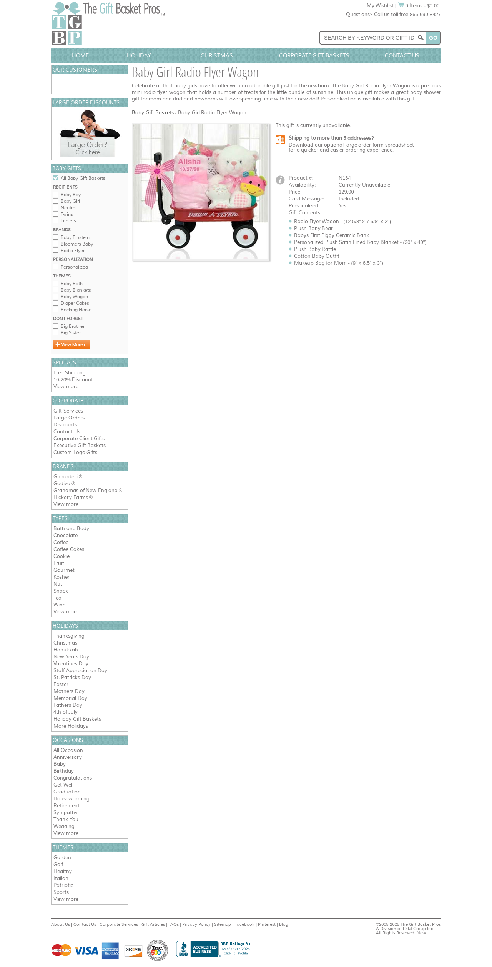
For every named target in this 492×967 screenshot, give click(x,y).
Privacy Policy (196, 924)
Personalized (74, 267)
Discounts (65, 425)
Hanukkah (65, 650)
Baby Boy (71, 194)
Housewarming (71, 799)
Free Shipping (69, 373)
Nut (57, 584)
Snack (60, 591)
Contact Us (402, 55)
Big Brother (73, 326)
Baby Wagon (74, 296)
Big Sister (71, 333)
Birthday (63, 771)
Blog (283, 924)
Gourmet (64, 570)
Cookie (61, 556)
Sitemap (222, 924)
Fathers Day (67, 705)
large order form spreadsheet (379, 145)
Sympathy (65, 812)
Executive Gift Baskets (79, 445)
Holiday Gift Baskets (77, 719)
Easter (60, 684)
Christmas (217, 55)
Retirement (66, 805)
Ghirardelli (65, 476)
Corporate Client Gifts (79, 438)
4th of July (65, 712)
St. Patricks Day (72, 677)
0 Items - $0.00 (419, 5)
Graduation (67, 792)
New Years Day (71, 657)
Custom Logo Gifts (75, 452)
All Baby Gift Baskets (83, 178)
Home (80, 55)
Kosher (61, 577)
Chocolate (65, 535)
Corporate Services (119, 924)
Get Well (63, 785)
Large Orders (69, 418)
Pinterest (267, 924)
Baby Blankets (76, 290)
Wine (59, 605)
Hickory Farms (70, 497)
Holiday (139, 55)
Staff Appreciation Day (80, 670)
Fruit (58, 563)
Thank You (65, 819)
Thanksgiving (69, 636)
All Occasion (68, 750)
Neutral (68, 207)
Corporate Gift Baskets (314, 55)
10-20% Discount (73, 379)
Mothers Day (69, 691)
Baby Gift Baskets (153, 112)
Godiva (61, 483)
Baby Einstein (75, 237)
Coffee (60, 542)
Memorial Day (70, 698)
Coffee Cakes (68, 549)
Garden (62, 857)
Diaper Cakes (75, 303)
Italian (60, 878)
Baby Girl (70, 201)
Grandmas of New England (85, 490)
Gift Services (68, 411)
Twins (67, 214)
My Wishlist (380, 5)
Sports (61, 892)
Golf (58, 864)
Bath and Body (71, 528)
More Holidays (70, 726)
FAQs (173, 924)
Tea (57, 598)
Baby (59, 764)
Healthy (62, 871)
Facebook (244, 924)
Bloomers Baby (77, 244)
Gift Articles (153, 924)
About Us (60, 924)
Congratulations (72, 778)
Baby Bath (72, 283)
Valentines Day (70, 663)
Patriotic (63, 885)
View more (65, 386)
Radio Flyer (73, 250)
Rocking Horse (76, 309)
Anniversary (67, 757)
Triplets (68, 221)
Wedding (64, 826)
